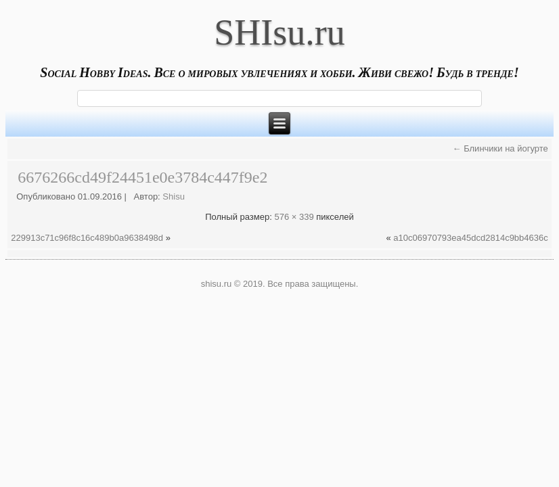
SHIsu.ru (279, 32)
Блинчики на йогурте (500, 148)
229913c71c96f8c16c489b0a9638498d (87, 238)
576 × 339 (293, 217)
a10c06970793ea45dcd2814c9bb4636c (470, 238)
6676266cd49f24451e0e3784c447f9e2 (142, 177)
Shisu (173, 196)
